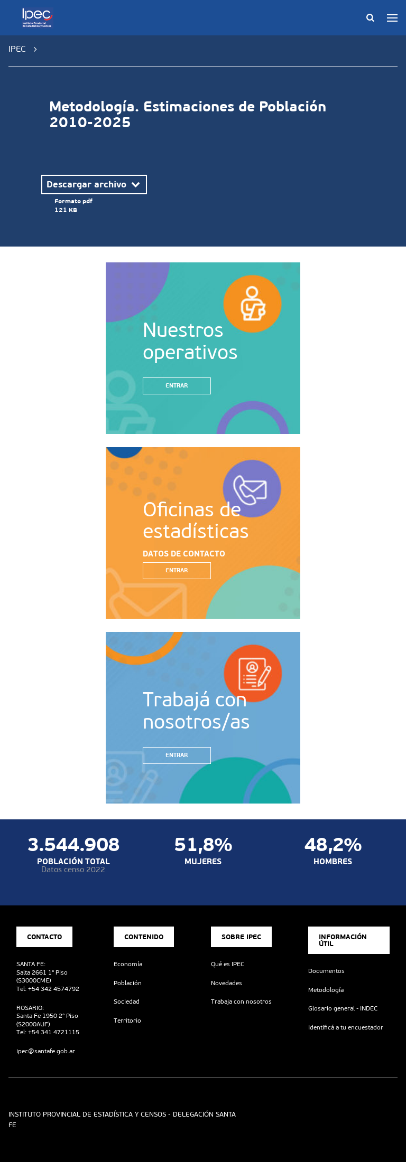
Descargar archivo (94, 184)
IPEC (17, 49)
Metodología (326, 990)
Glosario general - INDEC (342, 1008)
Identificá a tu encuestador (345, 1027)
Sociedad (127, 1001)
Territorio (127, 1020)
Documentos (326, 971)
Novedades (226, 983)
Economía (128, 964)
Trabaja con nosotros (241, 1001)
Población (128, 983)
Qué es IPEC (227, 964)
